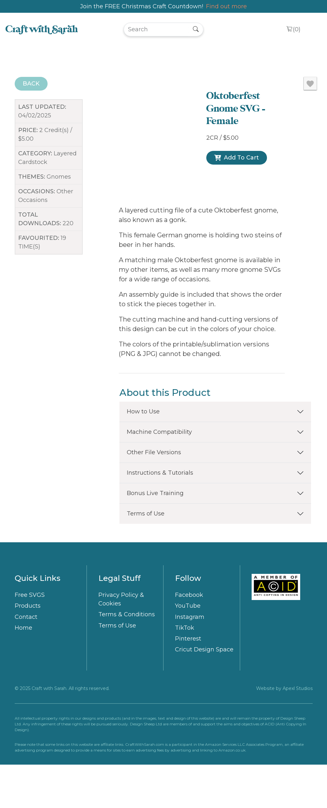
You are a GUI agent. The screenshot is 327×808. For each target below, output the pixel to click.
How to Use (143, 454)
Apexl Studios (298, 732)
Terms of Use (145, 556)
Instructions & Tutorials (160, 515)
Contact (26, 659)
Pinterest (188, 681)
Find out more (226, 6)
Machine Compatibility (159, 474)
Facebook (189, 638)
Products (28, 649)
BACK (31, 83)
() (296, 29)
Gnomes (59, 176)
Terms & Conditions (126, 657)
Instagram (189, 659)
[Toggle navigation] (313, 29)
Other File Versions (154, 495)
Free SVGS (30, 638)
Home (23, 670)
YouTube (188, 649)
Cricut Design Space (204, 692)
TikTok (184, 670)
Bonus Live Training (155, 536)
